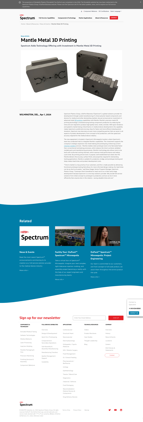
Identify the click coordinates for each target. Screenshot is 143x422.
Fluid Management (69, 354)
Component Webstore (90, 11)
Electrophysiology (69, 340)
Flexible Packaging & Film (27, 351)
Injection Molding (26, 346)
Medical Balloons (26, 339)
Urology (65, 367)
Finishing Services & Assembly (27, 360)
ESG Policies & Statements (110, 349)
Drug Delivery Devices (70, 397)
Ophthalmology (68, 370)
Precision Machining (27, 356)
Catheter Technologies (27, 335)
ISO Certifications (104, 11)
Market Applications (85, 18)
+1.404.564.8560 (135, 308)
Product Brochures (90, 333)
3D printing (78, 120)
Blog (85, 344)
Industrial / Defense (69, 381)
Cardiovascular (67, 330)
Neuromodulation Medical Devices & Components (69, 391)
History (108, 333)
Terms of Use (66, 410)
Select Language (115, 11)
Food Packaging (68, 385)
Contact (114, 18)
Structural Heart (68, 333)
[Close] (140, 2)
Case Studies (88, 337)
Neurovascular (67, 337)
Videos (86, 330)
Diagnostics (66, 378)
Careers (108, 344)
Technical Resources (91, 324)
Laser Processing (25, 342)
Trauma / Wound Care (70, 374)
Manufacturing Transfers (50, 352)
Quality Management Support (49, 357)
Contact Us (134, 313)
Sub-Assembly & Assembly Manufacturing (50, 348)
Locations (109, 340)
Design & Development (49, 333)
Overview (45, 330)
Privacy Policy (77, 410)
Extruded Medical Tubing (28, 331)
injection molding (70, 146)
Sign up (116, 318)
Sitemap (86, 410)
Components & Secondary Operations (49, 342)
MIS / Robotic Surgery (70, 350)
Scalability (45, 362)
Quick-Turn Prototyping (49, 337)
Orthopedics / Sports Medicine (70, 345)
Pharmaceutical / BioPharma (68, 362)
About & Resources (101, 18)
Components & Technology (67, 18)
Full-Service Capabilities (47, 18)
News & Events (110, 337)
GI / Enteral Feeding (69, 357)
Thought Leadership (90, 340)
